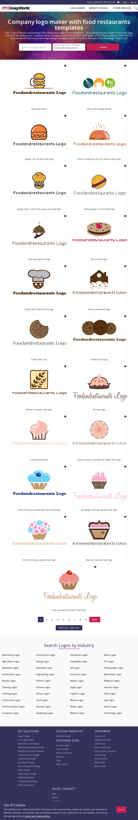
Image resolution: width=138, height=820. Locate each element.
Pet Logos (109, 661)
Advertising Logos (11, 654)
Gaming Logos (43, 706)
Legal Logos (76, 686)
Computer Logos (10, 712)
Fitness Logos (43, 693)
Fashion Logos (43, 680)
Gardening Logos (44, 712)
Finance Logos (43, 686)
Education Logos (44, 667)
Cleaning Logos (9, 693)
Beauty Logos (9, 680)
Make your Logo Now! (69, 627)
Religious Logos (112, 680)
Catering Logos (9, 686)
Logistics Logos (77, 693)
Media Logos (76, 706)
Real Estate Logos (112, 674)
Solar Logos (110, 693)
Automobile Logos (11, 674)
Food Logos (42, 699)
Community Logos (11, 699)
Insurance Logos (78, 674)
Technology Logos (113, 712)
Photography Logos (113, 667)
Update (103, 47)
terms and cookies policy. (37, 816)
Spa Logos (109, 699)
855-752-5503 (109, 2)
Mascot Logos (77, 699)
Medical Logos (77, 712)
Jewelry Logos (77, 680)
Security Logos (111, 686)
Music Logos (110, 654)
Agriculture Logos (11, 661)
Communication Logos (13, 706)
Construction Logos (45, 654)
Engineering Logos (45, 674)
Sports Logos (110, 706)
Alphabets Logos (10, 667)
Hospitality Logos (78, 661)
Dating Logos (42, 661)
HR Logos (75, 667)
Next (94, 619)
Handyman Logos (79, 654)
